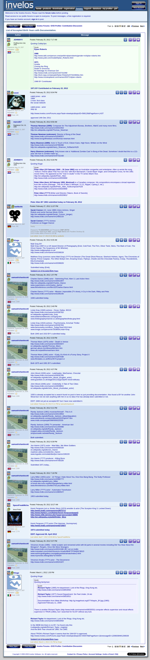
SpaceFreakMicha (21, 505)
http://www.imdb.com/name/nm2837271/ (48, 510)
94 (118, 26)
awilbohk (19, 207)
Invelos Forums (43, 26)
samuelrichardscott (20, 277)
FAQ (116, 654)
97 (125, 26)
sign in (34, 19)
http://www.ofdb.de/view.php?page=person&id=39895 (54, 515)
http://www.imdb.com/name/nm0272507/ (48, 525)
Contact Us (71, 654)
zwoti (16, 93)
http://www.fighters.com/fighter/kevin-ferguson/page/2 (54, 513)
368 (128, 26)
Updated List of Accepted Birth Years (44, 271)
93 (115, 26)
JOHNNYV (18, 40)
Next (142, 26)
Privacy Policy (82, 654)
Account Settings (95, 654)
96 (122, 26)
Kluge (16, 240)
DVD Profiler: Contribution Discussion (66, 26)
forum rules (50, 13)
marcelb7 (17, 122)
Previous (135, 26)
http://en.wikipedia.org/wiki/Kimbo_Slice (48, 517)
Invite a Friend (108, 654)
